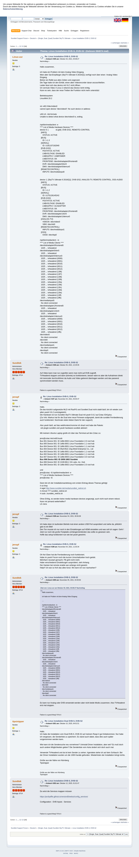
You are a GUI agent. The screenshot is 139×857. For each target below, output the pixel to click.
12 (20, 46)
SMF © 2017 (69, 851)
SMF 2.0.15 (60, 851)
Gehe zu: (83, 834)
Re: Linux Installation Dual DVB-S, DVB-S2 (63, 721)
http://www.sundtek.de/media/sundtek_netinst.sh (66, 488)
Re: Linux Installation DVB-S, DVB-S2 (61, 56)
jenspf (15, 397)
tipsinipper (18, 721)
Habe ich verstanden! (123, 16)
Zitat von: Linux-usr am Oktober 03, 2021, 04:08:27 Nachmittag (62, 588)
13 (22, 46)
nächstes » (125, 43)
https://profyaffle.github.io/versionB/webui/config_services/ (64, 797)
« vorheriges (115, 43)
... (18, 46)
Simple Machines (79, 851)
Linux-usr (17, 57)
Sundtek (16, 363)
